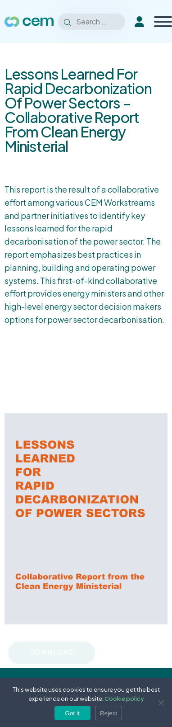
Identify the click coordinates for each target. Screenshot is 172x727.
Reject (108, 713)
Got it (72, 713)
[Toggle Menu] (163, 21)
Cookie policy (124, 698)
